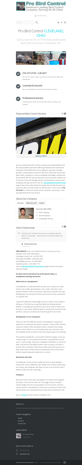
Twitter (58, 22)
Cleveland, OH (25, 454)
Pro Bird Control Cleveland (24, 462)
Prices (41, 203)
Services (20, 203)
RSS (65, 22)
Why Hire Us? (31, 203)
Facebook (62, 22)
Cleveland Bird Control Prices (55, 183)
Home (20, 418)
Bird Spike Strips (28, 434)
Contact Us (22, 424)
